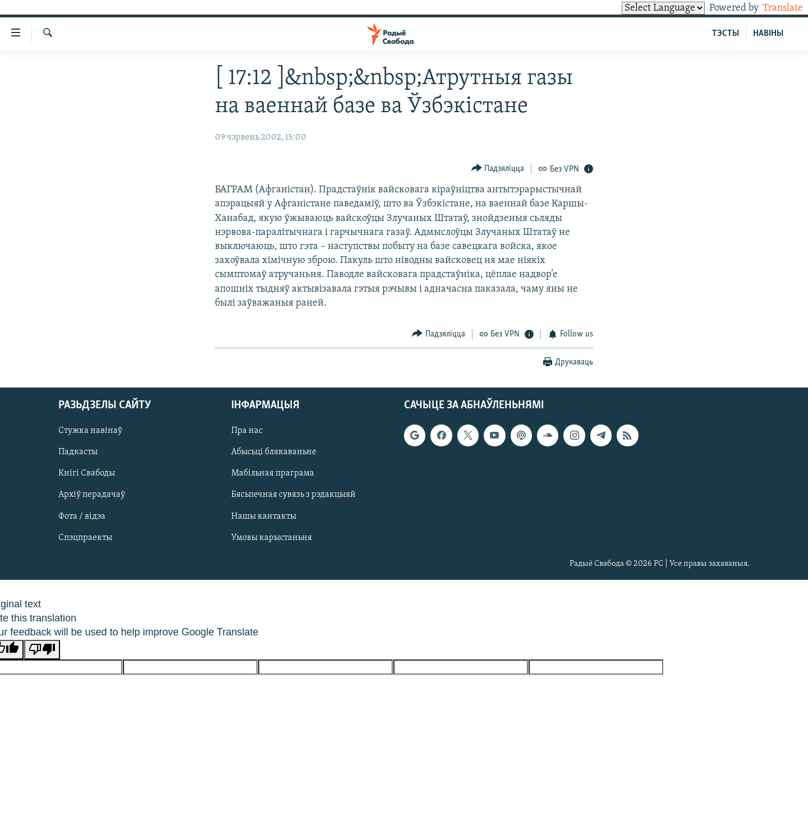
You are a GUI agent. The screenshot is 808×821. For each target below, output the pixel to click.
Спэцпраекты (85, 537)
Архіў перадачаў (91, 494)
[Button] (498, 169)
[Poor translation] (42, 649)
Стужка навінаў (90, 430)
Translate (772, 8)
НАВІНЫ (768, 33)
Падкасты (78, 452)
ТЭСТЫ (725, 33)
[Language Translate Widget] (644, 8)
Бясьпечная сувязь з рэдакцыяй (293, 494)
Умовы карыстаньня (271, 537)
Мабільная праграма (272, 473)
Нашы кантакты (263, 515)
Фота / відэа (81, 515)
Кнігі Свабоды (86, 473)
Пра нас (247, 430)
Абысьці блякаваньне (273, 452)
